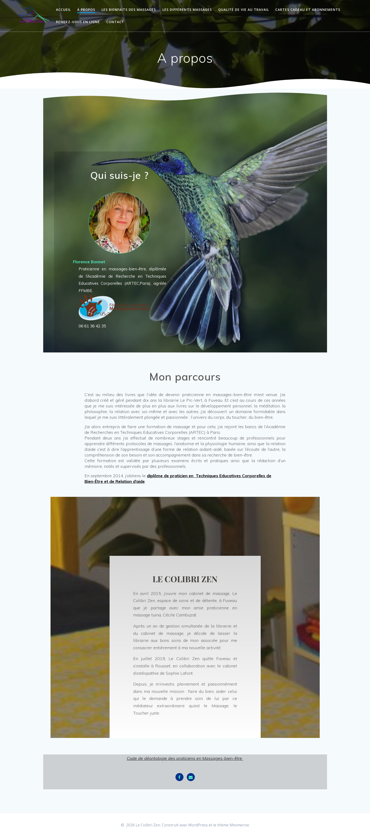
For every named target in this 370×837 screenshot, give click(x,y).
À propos (86, 9)
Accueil (63, 9)
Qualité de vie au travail (243, 9)
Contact (115, 22)
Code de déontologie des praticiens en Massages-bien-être (184, 758)
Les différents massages (187, 9)
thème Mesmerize (233, 825)
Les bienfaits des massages (129, 9)
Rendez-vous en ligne (78, 22)
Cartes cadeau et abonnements (307, 9)
